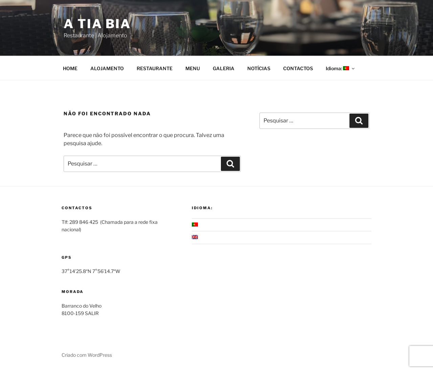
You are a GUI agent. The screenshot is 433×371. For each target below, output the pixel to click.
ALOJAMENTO (107, 68)
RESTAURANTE (155, 68)
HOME (70, 68)
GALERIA (223, 68)
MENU (192, 68)
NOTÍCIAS (258, 68)
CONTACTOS (298, 68)
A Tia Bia (97, 23)
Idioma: (341, 68)
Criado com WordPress (87, 355)
